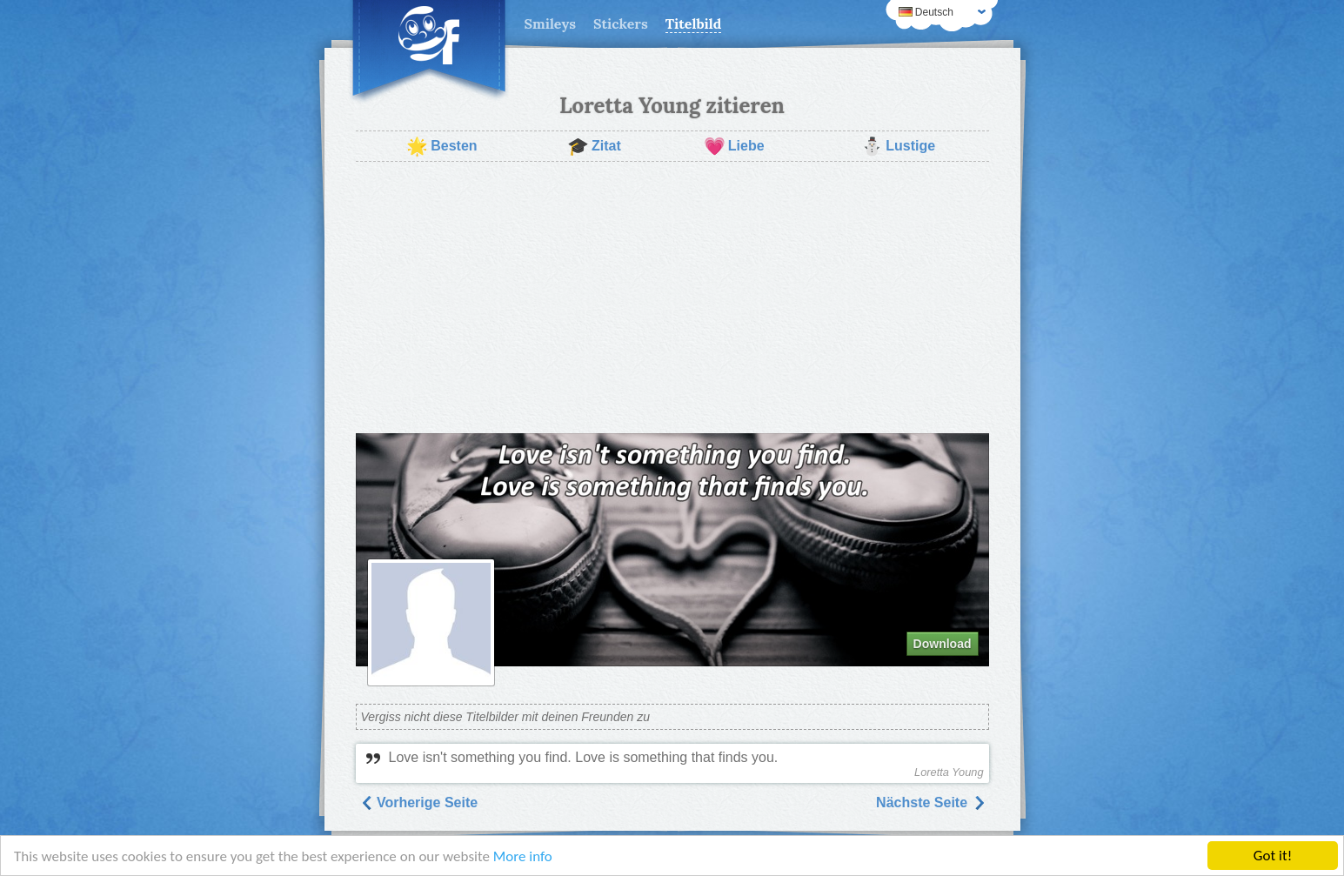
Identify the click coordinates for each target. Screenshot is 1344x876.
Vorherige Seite (418, 802)
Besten (441, 146)
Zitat (594, 146)
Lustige (898, 146)
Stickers (620, 23)
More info (522, 856)
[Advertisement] (672, 297)
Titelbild (693, 23)
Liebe (734, 146)
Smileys (551, 23)
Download (942, 644)
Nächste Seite (930, 802)
